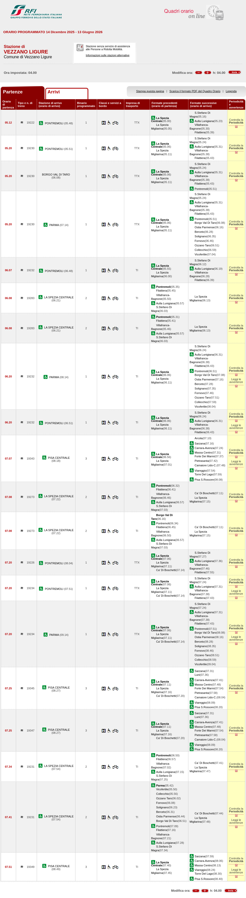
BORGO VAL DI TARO (56, 174)
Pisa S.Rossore (204, 479)
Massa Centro (203, 452)
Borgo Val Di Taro (205, 222)
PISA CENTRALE (59, 457)
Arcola (198, 438)
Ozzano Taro (203, 245)
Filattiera (200, 132)
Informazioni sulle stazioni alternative (108, 55)
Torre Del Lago (204, 474)
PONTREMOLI (54, 123)
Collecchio (201, 249)
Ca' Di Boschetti (204, 493)
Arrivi (54, 91)
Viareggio (201, 470)
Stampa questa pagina (150, 91)
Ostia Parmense (205, 227)
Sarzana (200, 443)
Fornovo (200, 240)
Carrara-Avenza (204, 448)
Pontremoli (201, 188)
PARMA (54, 225)
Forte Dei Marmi (205, 456)
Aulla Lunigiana (204, 121)
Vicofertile (201, 254)
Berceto (199, 231)
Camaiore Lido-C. (206, 465)
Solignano (201, 236)
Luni (197, 674)
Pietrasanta (202, 460)
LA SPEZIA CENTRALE (59, 297)
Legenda (231, 91)
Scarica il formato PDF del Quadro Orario (195, 91)
